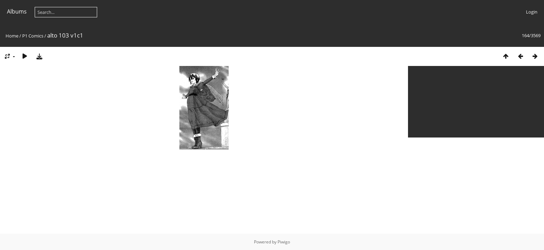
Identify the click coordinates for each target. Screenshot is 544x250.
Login (531, 12)
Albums (17, 11)
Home (12, 36)
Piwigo (284, 242)
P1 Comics (32, 36)
